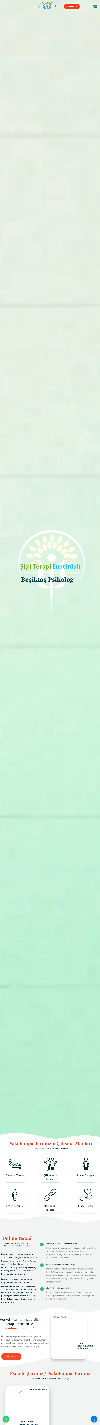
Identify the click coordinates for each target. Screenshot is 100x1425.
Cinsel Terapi (86, 1205)
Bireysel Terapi (15, 1175)
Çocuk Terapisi (86, 1175)
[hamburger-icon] (95, 6)
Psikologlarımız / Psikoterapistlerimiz (50, 1374)
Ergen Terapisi (15, 1205)
